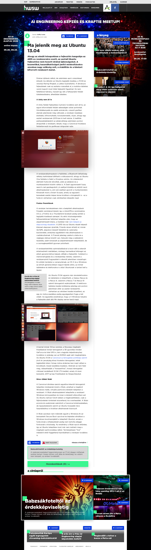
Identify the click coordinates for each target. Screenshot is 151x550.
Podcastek (90, 2)
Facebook (68, 36)
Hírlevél (113, 2)
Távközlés (74, 7)
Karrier (123, 2)
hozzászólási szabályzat (66, 546)
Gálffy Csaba (40, 34)
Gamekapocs (35, 2)
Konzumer (95, 7)
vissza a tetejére (79, 442)
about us (88, 546)
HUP (25, 2)
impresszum (33, 546)
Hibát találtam (50, 442)
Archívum (59, 2)
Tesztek (69, 2)
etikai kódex (53, 546)
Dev (56, 7)
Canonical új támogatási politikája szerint (69, 358)
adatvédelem (79, 546)
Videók (79, 2)
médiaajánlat (43, 546)
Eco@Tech (64, 7)
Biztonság (84, 7)
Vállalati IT (47, 7)
